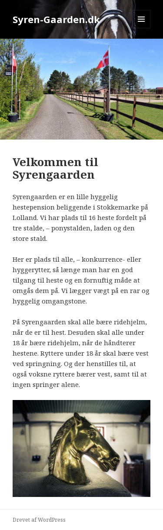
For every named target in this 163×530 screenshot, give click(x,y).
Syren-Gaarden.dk (56, 19)
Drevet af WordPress (39, 519)
